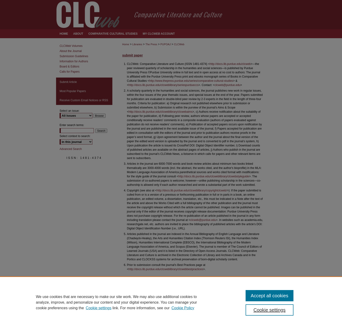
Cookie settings (98, 308)
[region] (171, 302)
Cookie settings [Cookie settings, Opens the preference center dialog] (270, 310)
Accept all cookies (269, 295)
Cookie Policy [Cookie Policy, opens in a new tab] (182, 308)
